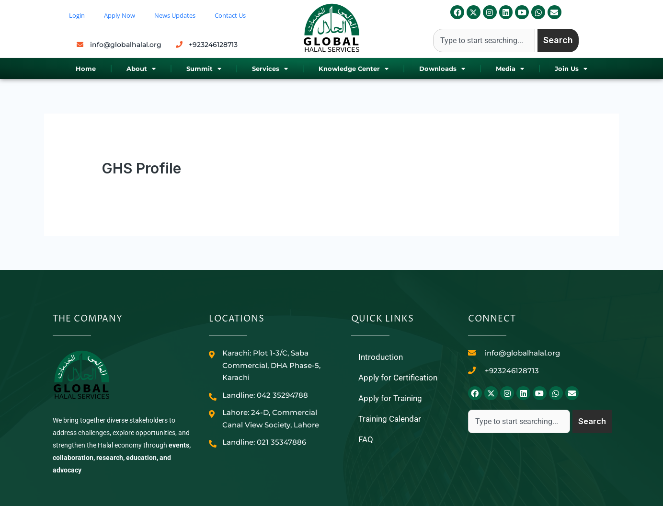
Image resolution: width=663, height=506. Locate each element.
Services (270, 69)
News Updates (174, 15)
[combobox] (484, 40)
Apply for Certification (399, 378)
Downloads (442, 69)
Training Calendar (391, 420)
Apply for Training (391, 399)
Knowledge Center (354, 69)
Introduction (381, 357)
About (141, 69)
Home (86, 68)
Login (77, 15)
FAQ (366, 442)
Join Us (571, 69)
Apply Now (119, 15)
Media (510, 69)
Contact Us (230, 15)
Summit (203, 69)
